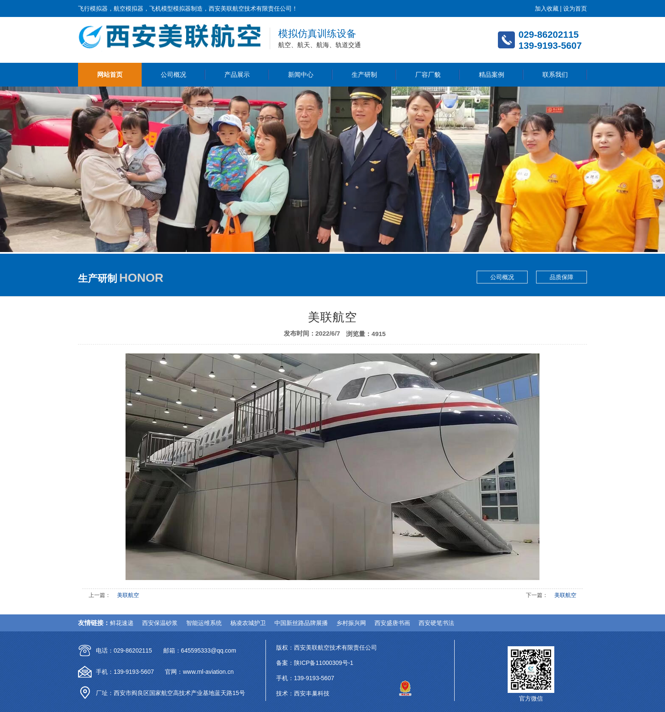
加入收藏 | (549, 8)
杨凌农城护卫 (248, 622)
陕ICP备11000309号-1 (323, 662)
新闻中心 (300, 74)
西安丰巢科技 (312, 693)
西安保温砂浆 (160, 622)
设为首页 (575, 8)
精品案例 (491, 74)
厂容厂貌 (428, 74)
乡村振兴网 (351, 622)
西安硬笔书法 (436, 622)
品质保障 (561, 277)
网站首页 (110, 74)
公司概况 (173, 74)
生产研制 (364, 74)
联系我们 (555, 74)
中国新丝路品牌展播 (301, 622)
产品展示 (237, 74)
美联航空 (128, 595)
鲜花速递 (122, 622)
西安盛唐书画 (392, 622)
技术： (285, 693)
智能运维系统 (204, 622)
